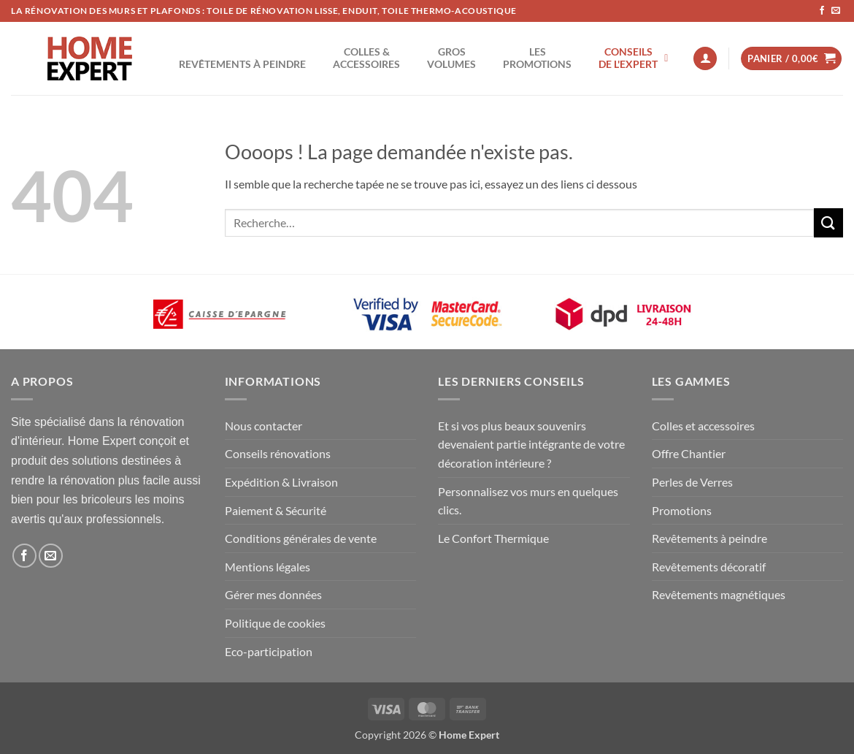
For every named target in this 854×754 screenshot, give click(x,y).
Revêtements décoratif (709, 567)
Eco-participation (268, 651)
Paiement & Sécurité (275, 510)
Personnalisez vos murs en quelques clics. (528, 500)
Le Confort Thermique (493, 538)
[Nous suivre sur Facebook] (822, 11)
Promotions (682, 510)
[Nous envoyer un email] (835, 11)
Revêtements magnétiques (718, 594)
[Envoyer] (828, 222)
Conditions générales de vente (301, 538)
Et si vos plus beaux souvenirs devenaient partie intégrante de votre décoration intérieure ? (531, 444)
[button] (705, 59)
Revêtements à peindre (709, 538)
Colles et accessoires (703, 426)
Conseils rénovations (278, 453)
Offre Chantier (689, 453)
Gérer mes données (273, 594)
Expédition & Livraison (281, 482)
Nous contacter (263, 426)
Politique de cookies (275, 623)
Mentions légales (267, 567)
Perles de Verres (692, 482)
